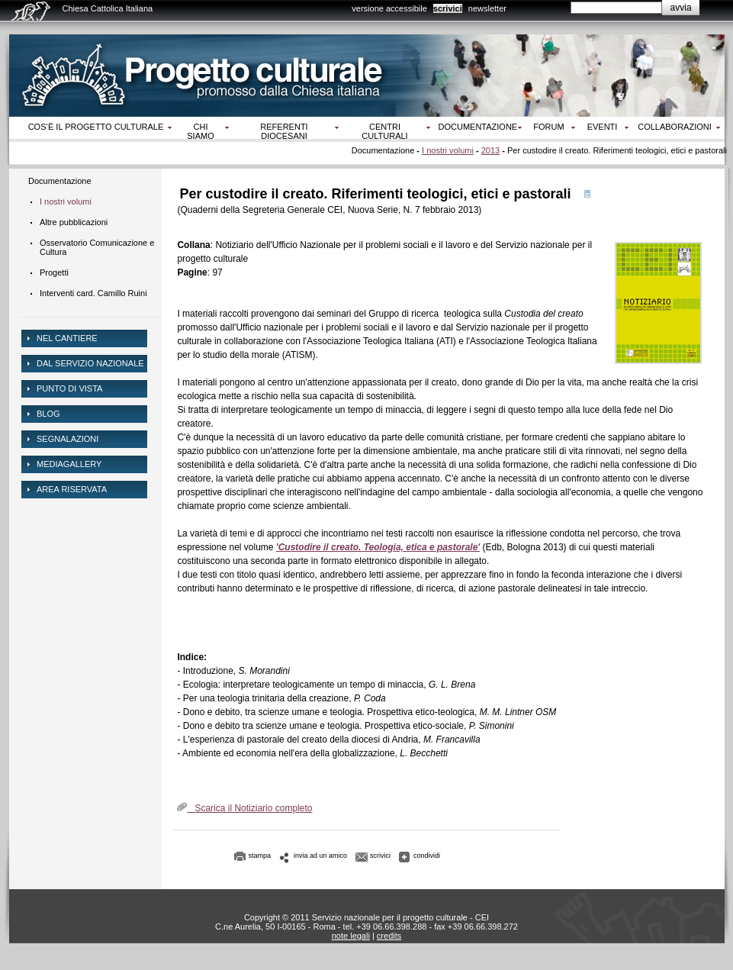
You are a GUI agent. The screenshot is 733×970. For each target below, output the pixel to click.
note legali (351, 935)
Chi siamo (200, 131)
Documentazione (478, 126)
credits (389, 935)
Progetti (54, 272)
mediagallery (69, 464)
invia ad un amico (320, 855)
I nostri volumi (448, 150)
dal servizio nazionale (90, 363)
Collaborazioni (675, 126)
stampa (260, 855)
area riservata (72, 489)
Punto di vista (69, 388)
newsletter (487, 8)
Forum (548, 126)
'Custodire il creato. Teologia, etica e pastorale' (378, 547)
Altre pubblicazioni (74, 222)
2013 (490, 150)
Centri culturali (384, 131)
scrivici (447, 8)
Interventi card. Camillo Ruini (93, 293)
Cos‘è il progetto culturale (96, 126)
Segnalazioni (67, 438)
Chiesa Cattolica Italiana (108, 8)
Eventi (602, 126)
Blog (48, 413)
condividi (426, 855)
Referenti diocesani (283, 131)
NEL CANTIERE (67, 338)
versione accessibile (389, 8)
